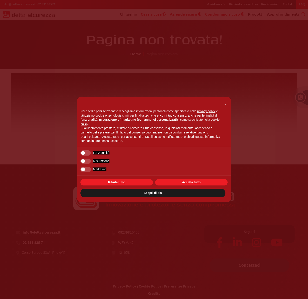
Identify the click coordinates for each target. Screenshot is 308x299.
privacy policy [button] (206, 111)
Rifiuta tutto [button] (116, 182)
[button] (225, 104)
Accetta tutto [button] (191, 182)
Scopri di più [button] (153, 193)
